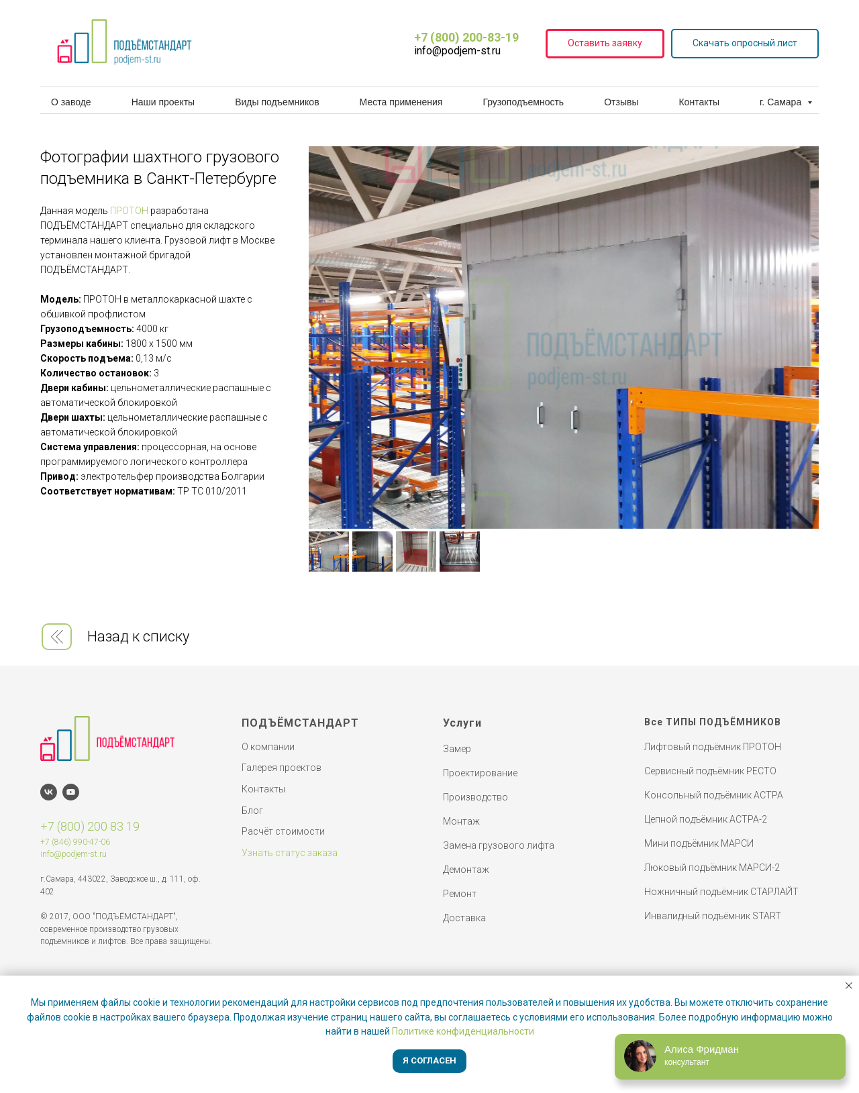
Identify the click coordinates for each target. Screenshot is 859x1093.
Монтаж (461, 821)
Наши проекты (163, 102)
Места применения (401, 102)
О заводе (71, 102)
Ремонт (459, 893)
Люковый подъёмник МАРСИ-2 (712, 867)
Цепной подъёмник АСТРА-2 (705, 819)
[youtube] (70, 792)
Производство (475, 797)
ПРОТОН (129, 210)
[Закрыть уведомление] (849, 985)
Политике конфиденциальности (463, 1031)
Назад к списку (138, 636)
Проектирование (480, 773)
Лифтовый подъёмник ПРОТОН (712, 746)
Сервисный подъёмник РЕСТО (710, 771)
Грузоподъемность (523, 102)
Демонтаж (466, 869)
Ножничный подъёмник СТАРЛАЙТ (721, 891)
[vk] (48, 792)
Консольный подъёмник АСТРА (713, 795)
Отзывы (621, 102)
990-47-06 (90, 842)
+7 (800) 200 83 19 (90, 826)
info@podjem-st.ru (73, 854)
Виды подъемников (277, 102)
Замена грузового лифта (498, 845)
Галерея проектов (281, 767)
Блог (252, 810)
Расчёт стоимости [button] (283, 831)
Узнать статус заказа (290, 852)
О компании (268, 746)
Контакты (698, 102)
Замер (457, 748)
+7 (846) (55, 842)
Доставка (464, 918)
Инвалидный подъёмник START (712, 915)
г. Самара (782, 102)
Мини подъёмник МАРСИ (699, 843)
